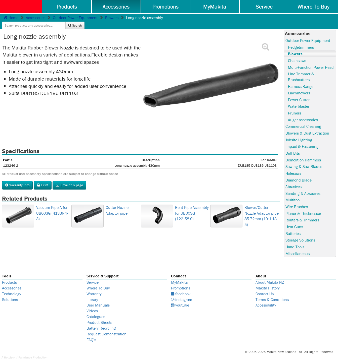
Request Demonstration (106, 328)
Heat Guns (294, 220)
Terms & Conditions (272, 293)
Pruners (294, 106)
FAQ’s (91, 333)
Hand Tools (294, 241)
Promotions (166, 6)
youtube (180, 299)
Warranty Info (17, 177)
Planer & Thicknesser (303, 207)
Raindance (26, 351)
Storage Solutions (300, 234)
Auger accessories (303, 112)
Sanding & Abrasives (302, 187)
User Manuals (98, 299)
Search (326, 18)
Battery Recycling (101, 322)
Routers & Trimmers (302, 213)
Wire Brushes (296, 200)
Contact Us (265, 287)
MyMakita (215, 6)
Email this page (69, 177)
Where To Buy (313, 6)
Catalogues (96, 310)
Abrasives (293, 180)
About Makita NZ (270, 276)
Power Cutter (299, 92)
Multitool (293, 193)
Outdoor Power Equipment (75, 17)
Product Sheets (99, 316)
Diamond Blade (298, 173)
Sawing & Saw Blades (303, 160)
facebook (181, 287)
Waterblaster (298, 99)
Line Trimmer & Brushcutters (301, 69)
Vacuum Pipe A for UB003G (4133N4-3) (18, 228)
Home (11, 17)
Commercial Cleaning (303, 119)
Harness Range (300, 79)
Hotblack (10, 351)
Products (67, 6)
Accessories (116, 6)
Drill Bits (292, 146)
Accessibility (266, 299)
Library (92, 293)
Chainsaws (297, 53)
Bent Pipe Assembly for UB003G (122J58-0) (158, 228)
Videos (92, 305)
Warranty (94, 287)
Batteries (293, 227)
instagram (181, 293)
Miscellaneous (297, 247)
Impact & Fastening (301, 139)
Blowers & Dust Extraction (307, 126)
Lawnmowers (299, 85)
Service (264, 6)
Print (42, 177)
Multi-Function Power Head (311, 60)
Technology (11, 287)
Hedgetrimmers (301, 39)
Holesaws (293, 166)
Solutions (10, 293)
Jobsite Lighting (298, 133)
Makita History (268, 282)
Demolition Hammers (303, 153)
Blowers (111, 17)
